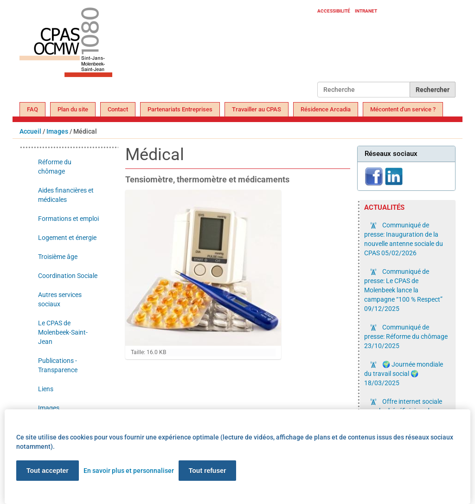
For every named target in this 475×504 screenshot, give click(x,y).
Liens (45, 389)
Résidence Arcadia (326, 109)
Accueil (30, 131)
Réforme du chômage (54, 166)
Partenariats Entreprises (180, 109)
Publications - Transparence (57, 365)
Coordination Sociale (67, 275)
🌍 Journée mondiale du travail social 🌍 (403, 374)
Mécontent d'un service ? (403, 109)
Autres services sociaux (60, 299)
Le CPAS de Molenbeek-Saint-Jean (63, 332)
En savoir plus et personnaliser (128, 470)
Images (57, 131)
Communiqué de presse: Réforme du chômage (406, 336)
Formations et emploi (68, 218)
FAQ (32, 109)
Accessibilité (333, 10)
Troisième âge (57, 256)
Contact (118, 109)
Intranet (366, 10)
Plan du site (73, 109)
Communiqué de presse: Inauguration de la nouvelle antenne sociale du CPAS (403, 239)
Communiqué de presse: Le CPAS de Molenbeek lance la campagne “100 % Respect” (403, 290)
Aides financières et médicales (66, 195)
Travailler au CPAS (256, 109)
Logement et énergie (67, 237)
